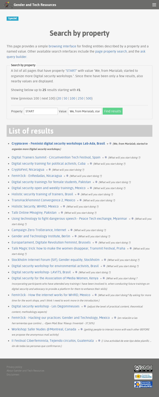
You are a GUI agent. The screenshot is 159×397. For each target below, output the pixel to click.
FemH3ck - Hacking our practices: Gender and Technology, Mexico (61, 317)
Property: (17, 111)
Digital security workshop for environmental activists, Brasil (55, 266)
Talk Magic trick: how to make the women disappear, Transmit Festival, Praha (68, 248)
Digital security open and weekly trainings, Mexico (49, 188)
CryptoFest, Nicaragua (28, 169)
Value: (63, 111)
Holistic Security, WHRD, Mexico (35, 206)
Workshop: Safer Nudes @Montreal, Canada (44, 329)
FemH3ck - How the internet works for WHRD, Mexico (51, 295)
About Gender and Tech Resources (25, 370)
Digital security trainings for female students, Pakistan (51, 182)
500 (89, 98)
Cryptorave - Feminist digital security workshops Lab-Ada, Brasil (58, 143)
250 (80, 98)
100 (72, 98)
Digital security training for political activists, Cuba (49, 163)
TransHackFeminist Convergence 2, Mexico (43, 200)
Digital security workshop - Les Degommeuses (46, 306)
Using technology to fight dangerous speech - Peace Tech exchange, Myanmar (69, 218)
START (71, 70)
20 (59, 98)
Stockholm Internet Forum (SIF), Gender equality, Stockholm (56, 260)
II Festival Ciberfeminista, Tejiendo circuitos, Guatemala (53, 340)
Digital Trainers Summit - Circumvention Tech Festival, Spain (56, 157)
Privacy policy (14, 366)
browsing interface (62, 46)
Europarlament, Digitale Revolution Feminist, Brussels (51, 242)
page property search (111, 51)
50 (65, 98)
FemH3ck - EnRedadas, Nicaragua (37, 176)
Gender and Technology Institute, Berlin (41, 236)
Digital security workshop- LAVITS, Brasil (41, 272)
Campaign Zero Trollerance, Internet (39, 230)
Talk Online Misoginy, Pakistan (34, 212)
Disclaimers (13, 374)
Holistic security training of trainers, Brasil (42, 194)
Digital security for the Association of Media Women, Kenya (55, 278)
